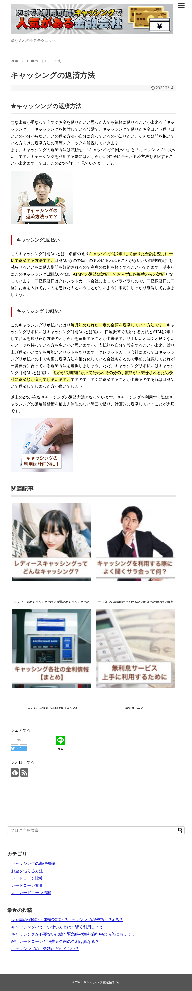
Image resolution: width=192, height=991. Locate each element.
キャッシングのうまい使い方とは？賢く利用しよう (57, 927)
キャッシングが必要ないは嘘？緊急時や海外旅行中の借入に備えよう (73, 934)
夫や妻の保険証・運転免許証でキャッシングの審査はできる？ (67, 920)
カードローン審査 (27, 885)
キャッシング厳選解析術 (101, 982)
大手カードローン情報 (31, 893)
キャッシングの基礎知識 (33, 863)
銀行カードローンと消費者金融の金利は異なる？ (55, 941)
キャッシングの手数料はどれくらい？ (45, 949)
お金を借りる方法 (27, 871)
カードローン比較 (27, 878)
